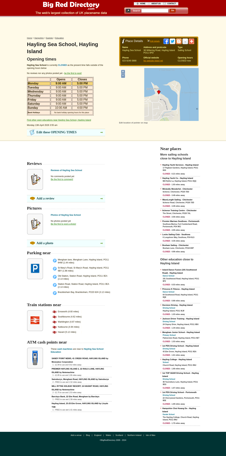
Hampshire (39, 38)
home (142, 4)
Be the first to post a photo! (63, 224)
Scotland (119, 435)
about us (156, 4)
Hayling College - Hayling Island (177, 359)
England (97, 435)
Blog (88, 435)
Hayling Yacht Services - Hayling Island (180, 165)
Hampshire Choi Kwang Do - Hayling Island (179, 410)
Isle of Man (150, 435)
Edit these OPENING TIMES (57, 132)
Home (29, 38)
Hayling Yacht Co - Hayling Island (177, 178)
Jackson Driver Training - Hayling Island (180, 319)
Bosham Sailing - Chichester (175, 245)
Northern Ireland (134, 435)
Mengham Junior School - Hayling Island (181, 332)
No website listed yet (153, 60)
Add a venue (76, 435)
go (172, 10)
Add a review (46, 198)
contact (171, 4)
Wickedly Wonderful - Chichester (177, 189)
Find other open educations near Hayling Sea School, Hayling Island (59, 120)
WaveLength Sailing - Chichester (177, 200)
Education (59, 38)
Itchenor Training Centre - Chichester (179, 210)
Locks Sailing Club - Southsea (176, 234)
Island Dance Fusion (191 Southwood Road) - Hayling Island (179, 271)
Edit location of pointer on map (133, 123)
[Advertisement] (113, 26)
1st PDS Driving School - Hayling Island (180, 346)
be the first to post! (73, 73)
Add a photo (45, 243)
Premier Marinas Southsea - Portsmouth (181, 221)
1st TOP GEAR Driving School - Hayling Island (180, 374)
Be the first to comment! (62, 179)
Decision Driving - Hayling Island (177, 305)
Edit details (155, 41)
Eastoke (49, 38)
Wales (108, 435)
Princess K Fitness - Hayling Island (178, 289)
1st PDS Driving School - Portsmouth (179, 392)
